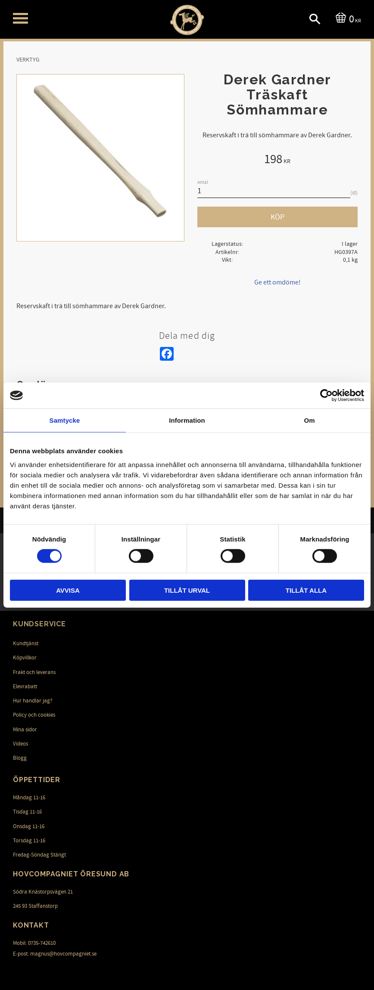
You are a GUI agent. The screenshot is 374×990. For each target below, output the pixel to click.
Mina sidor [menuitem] (25, 729)
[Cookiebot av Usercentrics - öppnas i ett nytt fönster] (326, 395)
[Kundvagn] (346, 18)
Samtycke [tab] (65, 420)
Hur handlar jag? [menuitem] (33, 700)
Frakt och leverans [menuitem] (34, 672)
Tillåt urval (187, 590)
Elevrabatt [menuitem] (25, 686)
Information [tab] (187, 420)
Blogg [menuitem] (20, 758)
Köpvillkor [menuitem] (25, 657)
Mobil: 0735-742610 (34, 943)
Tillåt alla (306, 590)
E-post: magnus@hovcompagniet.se (55, 953)
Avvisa (68, 590)
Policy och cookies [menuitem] (34, 715)
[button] (20, 18)
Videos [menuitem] (20, 743)
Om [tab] (309, 420)
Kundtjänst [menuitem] (25, 643)
